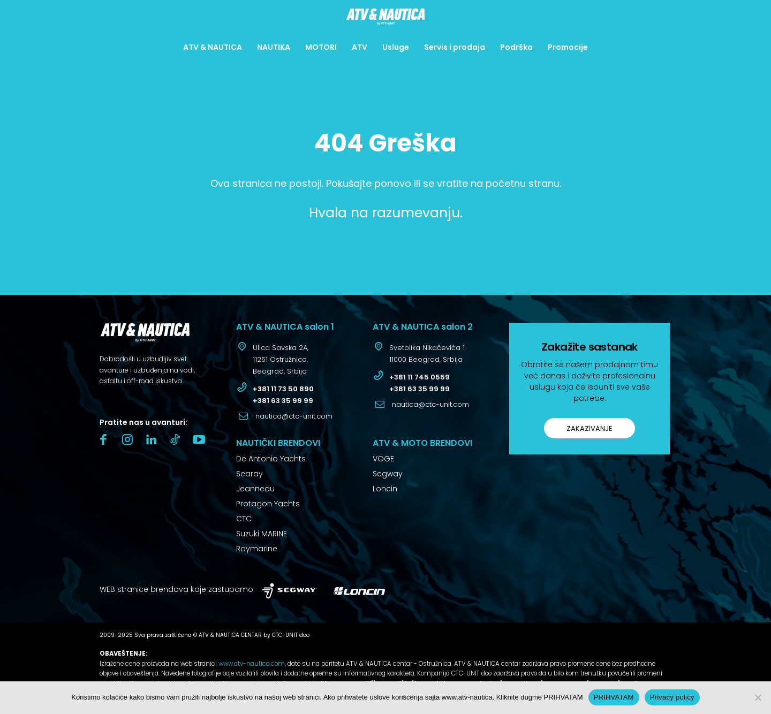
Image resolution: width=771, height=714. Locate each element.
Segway (388, 473)
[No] (757, 697)
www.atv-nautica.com (251, 663)
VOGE (383, 458)
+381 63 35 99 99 (283, 401)
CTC (244, 518)
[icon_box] (272, 360)
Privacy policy (672, 697)
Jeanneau (255, 488)
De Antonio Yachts (271, 458)
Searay (249, 473)
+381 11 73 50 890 (283, 389)
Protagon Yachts (268, 503)
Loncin (385, 488)
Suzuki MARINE (261, 533)
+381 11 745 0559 (419, 377)
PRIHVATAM (614, 697)
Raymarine (256, 548)
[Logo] (385, 16)
